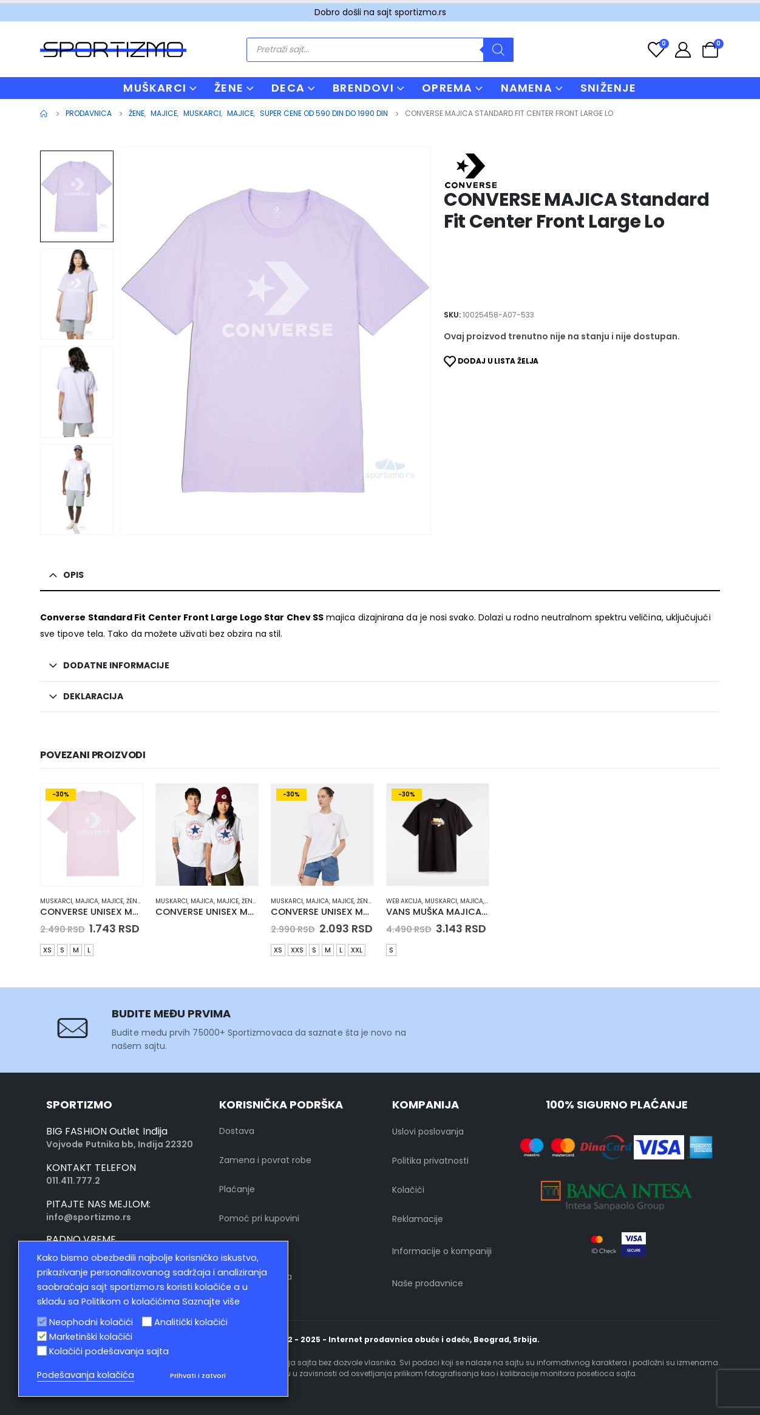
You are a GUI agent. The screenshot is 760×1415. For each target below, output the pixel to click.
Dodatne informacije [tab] (116, 665)
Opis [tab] (73, 575)
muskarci (56, 901)
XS (47, 950)
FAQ (227, 1247)
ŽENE (228, 87)
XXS (297, 950)
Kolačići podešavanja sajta (109, 1351)
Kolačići (408, 1190)
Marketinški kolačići (90, 1337)
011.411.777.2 (73, 1181)
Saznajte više (211, 1301)
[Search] (498, 50)
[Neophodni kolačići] (42, 1321)
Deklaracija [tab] (93, 696)
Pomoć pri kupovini (259, 1218)
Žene (133, 901)
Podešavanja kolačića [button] (85, 1375)
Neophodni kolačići (91, 1322)
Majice (112, 901)
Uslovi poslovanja (428, 1131)
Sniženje (608, 87)
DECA (288, 87)
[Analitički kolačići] (147, 1321)
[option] (77, 196)
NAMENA (526, 87)
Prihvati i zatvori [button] (198, 1375)
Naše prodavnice (427, 1283)
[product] (92, 835)
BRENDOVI (363, 87)
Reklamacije (417, 1219)
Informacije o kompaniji (442, 1251)
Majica (86, 901)
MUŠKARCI (154, 87)
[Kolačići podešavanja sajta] (42, 1351)
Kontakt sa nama (255, 1277)
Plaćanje (237, 1189)
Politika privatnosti (430, 1161)
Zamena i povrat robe (265, 1160)
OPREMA (447, 87)
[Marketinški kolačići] (42, 1336)
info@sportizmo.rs (88, 1217)
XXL (356, 950)
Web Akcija (404, 901)
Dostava (236, 1131)
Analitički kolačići (191, 1322)
